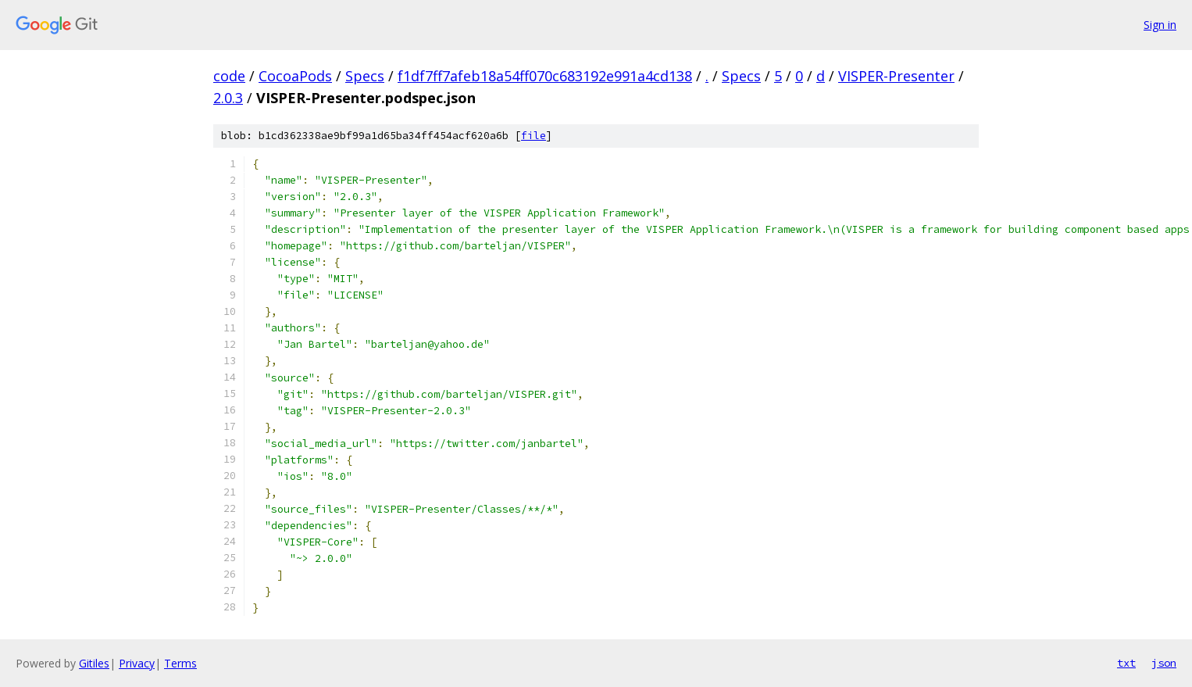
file (533, 135)
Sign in (1160, 24)
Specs (364, 75)
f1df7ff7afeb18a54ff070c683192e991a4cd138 (545, 75)
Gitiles (94, 663)
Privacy (137, 663)
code (229, 75)
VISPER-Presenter (896, 75)
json (1163, 663)
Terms (180, 663)
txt (1126, 663)
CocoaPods (295, 75)
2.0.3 (228, 97)
